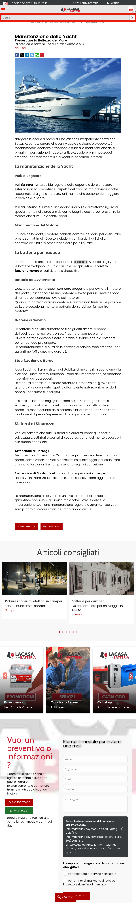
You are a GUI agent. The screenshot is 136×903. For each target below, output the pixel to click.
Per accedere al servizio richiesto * (89, 874)
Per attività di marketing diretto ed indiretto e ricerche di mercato (89, 883)
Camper (10, 610)
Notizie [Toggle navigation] (113, 3)
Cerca (66, 897)
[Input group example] (65, 17)
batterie (81, 262)
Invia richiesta (76, 895)
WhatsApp (18, 810)
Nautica (20, 48)
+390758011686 (18, 802)
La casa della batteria (85, 3)
